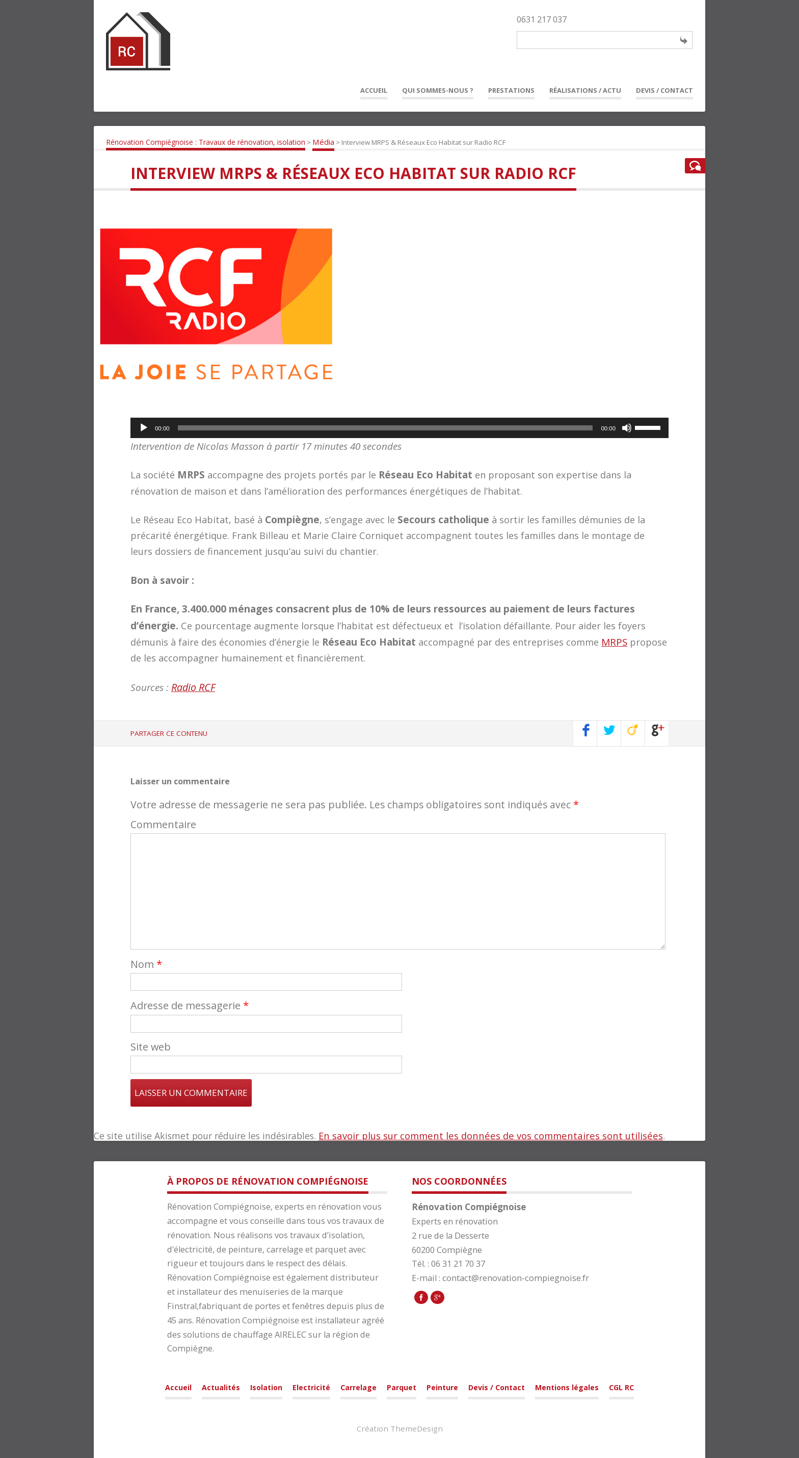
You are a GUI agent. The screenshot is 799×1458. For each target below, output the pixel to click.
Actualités (221, 1387)
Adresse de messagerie (189, 1005)
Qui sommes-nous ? (437, 90)
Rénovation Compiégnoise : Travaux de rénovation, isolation (205, 142)
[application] (399, 428)
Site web (150, 1047)
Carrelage (358, 1387)
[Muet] (627, 428)
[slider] (385, 427)
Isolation (266, 1387)
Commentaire (163, 824)
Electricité (311, 1387)
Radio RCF (193, 687)
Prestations (511, 90)
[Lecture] (144, 428)
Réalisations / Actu (585, 90)
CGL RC (621, 1387)
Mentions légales (567, 1387)
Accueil (373, 90)
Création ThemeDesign (400, 1428)
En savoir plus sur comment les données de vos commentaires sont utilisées (490, 1135)
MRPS (614, 642)
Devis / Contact (664, 90)
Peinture (442, 1387)
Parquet (401, 1387)
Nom (146, 964)
